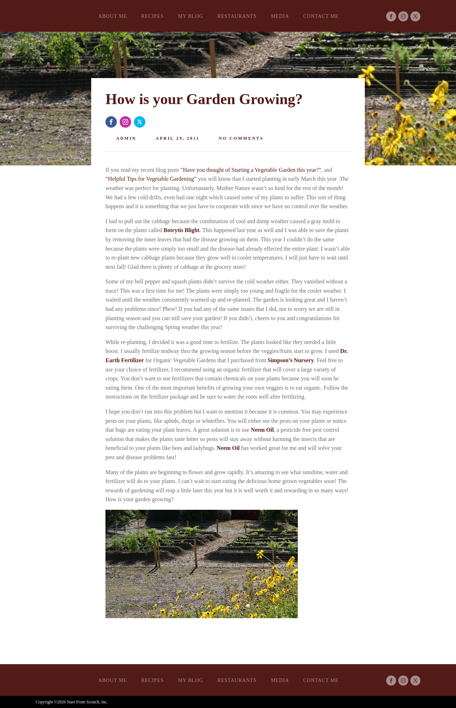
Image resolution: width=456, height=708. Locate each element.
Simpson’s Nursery (291, 360)
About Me (112, 16)
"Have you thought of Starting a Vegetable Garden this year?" (251, 170)
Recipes (152, 16)
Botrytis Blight (182, 230)
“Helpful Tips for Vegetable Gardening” (151, 179)
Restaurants (236, 16)
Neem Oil (262, 430)
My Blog (190, 16)
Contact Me (320, 16)
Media (280, 16)
